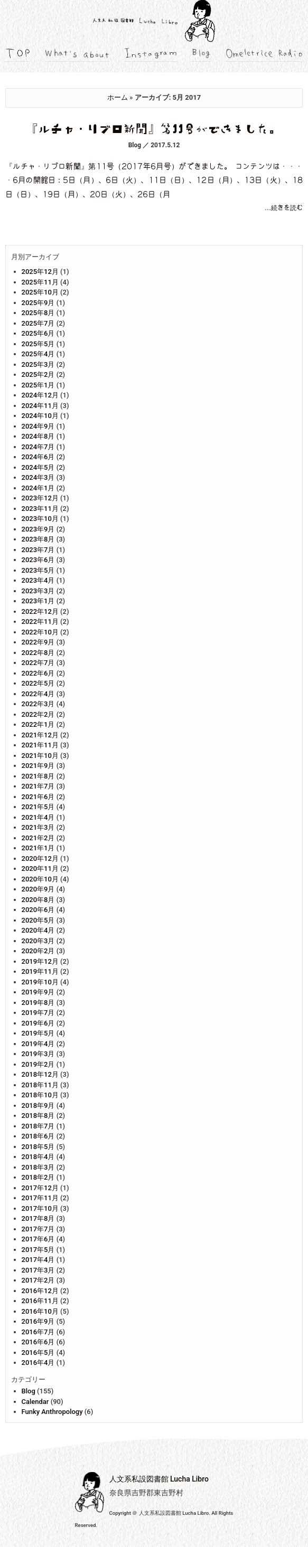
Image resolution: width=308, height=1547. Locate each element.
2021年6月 (38, 797)
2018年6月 (38, 1136)
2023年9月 (38, 529)
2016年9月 (38, 1321)
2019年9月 (38, 992)
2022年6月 (38, 673)
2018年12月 (40, 1074)
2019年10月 (40, 982)
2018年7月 (38, 1126)
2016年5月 (38, 1352)
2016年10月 (40, 1311)
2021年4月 (38, 817)
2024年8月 (38, 436)
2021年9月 (38, 766)
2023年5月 (38, 570)
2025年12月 (40, 272)
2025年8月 (38, 313)
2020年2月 (38, 951)
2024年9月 (38, 426)
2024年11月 (40, 406)
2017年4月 (38, 1260)
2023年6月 (38, 560)
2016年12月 (40, 1291)
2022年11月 (40, 621)
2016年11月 (40, 1301)
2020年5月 (38, 920)
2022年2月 (38, 714)
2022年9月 (38, 642)
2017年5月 (38, 1250)
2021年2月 (38, 838)
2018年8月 (38, 1115)
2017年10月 (40, 1208)
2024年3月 (38, 477)
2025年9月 (38, 303)
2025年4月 (38, 354)
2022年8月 (38, 653)
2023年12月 (40, 498)
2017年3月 (38, 1270)
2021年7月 (38, 786)
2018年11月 (40, 1085)
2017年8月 (38, 1218)
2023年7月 (38, 550)
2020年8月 (38, 900)
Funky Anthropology (52, 1412)
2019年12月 (40, 961)
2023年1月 (38, 601)
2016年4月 (38, 1362)
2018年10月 (40, 1095)
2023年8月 (38, 539)
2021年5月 (38, 807)
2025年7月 (38, 323)
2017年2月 (38, 1280)
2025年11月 (40, 282)
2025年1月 (38, 385)
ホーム (117, 97)
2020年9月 (38, 889)
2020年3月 (38, 941)
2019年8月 (38, 1003)
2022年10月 (40, 632)
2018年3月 (38, 1167)
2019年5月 (38, 1033)
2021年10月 (40, 756)
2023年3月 (38, 591)
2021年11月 (40, 745)
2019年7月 (38, 1013)
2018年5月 (38, 1147)
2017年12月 (40, 1188)
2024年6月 (38, 457)
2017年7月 (38, 1229)
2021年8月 (38, 776)
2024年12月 (40, 395)
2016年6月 (38, 1342)
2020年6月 (38, 910)
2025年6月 (38, 333)
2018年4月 (38, 1157)
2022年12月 (40, 611)
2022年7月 (38, 663)
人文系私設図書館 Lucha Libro (159, 1479)
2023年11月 (40, 508)
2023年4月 (38, 580)
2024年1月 (38, 488)
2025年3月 (38, 364)
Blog (28, 1391)
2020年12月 (40, 858)
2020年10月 (40, 879)
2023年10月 (40, 519)
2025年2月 (38, 374)
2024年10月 (40, 416)
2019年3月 (38, 1054)
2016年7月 (38, 1332)
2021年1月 (38, 848)
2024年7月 (38, 447)
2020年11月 (40, 868)
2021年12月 (40, 735)
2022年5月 (38, 683)
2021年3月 (38, 827)
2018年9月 (38, 1105)
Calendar (35, 1402)
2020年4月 (38, 930)
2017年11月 (40, 1198)
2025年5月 (38, 344)
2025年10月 (40, 292)
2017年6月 (38, 1239)
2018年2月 (38, 1177)
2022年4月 (38, 694)
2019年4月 (38, 1044)
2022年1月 (38, 724)
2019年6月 (38, 1023)
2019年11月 (40, 971)
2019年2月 (38, 1064)
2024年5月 (38, 467)
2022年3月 (38, 704)
